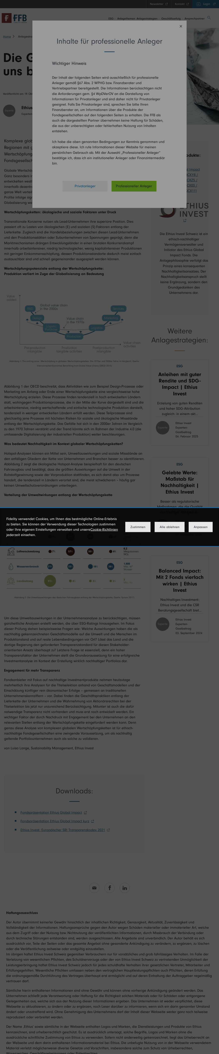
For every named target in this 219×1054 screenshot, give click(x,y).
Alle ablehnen (169, 527)
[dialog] (109, 527)
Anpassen (201, 527)
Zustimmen (137, 527)
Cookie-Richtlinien (104, 529)
